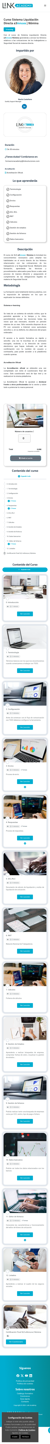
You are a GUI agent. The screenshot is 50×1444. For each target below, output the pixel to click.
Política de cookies (25, 1384)
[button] (25, 124)
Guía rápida (25, 1399)
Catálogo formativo (25, 1393)
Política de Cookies (27, 1430)
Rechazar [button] (25, 1437)
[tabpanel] (25, 682)
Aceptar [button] (15, 1437)
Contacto (25, 1402)
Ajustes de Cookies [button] (20, 1433)
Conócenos (25, 1396)
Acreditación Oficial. (14, 173)
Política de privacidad (25, 1381)
